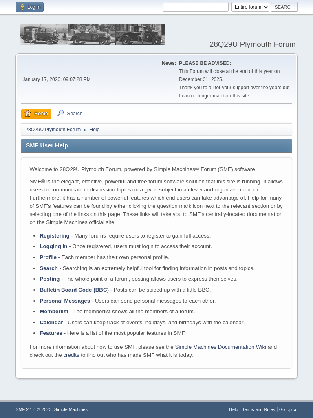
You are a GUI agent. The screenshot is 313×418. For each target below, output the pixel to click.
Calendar (51, 322)
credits (71, 355)
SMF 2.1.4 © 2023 (33, 409)
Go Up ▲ (288, 409)
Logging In (53, 246)
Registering (54, 236)
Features (51, 333)
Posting (50, 279)
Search (48, 268)
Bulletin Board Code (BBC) (74, 290)
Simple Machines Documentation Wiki (221, 347)
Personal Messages (65, 301)
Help (233, 409)
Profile (48, 257)
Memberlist (54, 311)
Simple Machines (71, 409)
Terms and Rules (258, 409)
